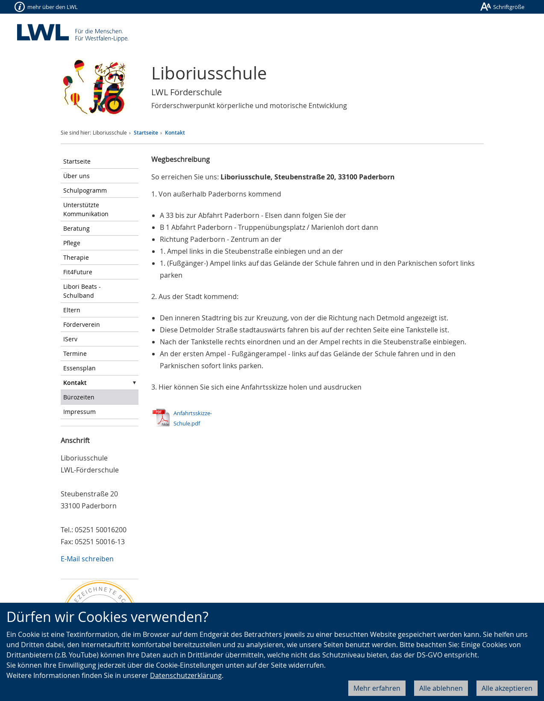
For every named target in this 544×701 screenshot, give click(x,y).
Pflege (71, 243)
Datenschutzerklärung (186, 675)
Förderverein (81, 324)
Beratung (76, 228)
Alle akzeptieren (507, 688)
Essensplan (79, 368)
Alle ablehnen (441, 688)
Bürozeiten (78, 397)
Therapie (76, 257)
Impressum (79, 412)
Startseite (146, 132)
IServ (70, 339)
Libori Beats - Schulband (82, 290)
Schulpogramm (85, 190)
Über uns (76, 176)
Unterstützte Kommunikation (86, 209)
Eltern (71, 310)
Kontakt (175, 132)
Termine (75, 353)
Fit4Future (77, 272)
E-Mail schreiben (87, 558)
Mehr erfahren (376, 688)
